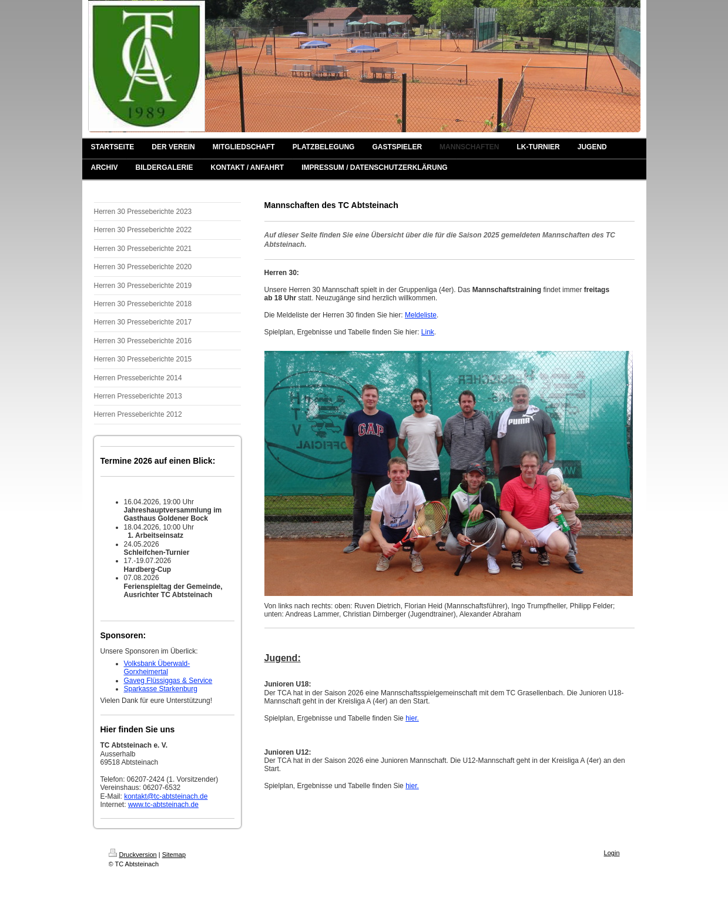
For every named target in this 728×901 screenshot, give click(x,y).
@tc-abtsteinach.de (177, 796)
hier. (412, 718)
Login (612, 852)
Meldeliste (421, 315)
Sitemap (174, 854)
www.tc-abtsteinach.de (163, 804)
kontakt (135, 796)
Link (427, 332)
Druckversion (133, 854)
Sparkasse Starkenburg (160, 689)
